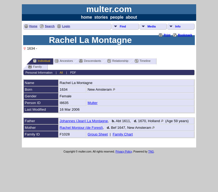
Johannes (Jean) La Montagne (84, 121)
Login (66, 26)
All (61, 72)
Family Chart (123, 134)
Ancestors (64, 61)
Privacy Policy (123, 151)
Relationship (117, 61)
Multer (93, 103)
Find (123, 26)
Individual (41, 61)
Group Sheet (98, 134)
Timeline (143, 61)
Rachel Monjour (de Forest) (81, 128)
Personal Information (39, 72)
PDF (73, 72)
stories (101, 17)
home (86, 17)
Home (33, 26)
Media (151, 26)
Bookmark (185, 35)
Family (35, 67)
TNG (151, 151)
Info (177, 26)
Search (50, 26)
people (116, 17)
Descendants (90, 61)
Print (167, 35)
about (131, 17)
